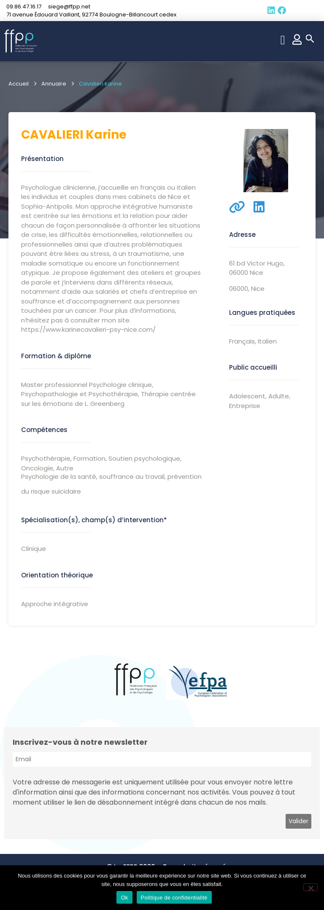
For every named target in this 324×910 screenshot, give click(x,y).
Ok (124, 897)
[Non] (310, 887)
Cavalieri (52, 134)
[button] (282, 39)
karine (106, 134)
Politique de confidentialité (174, 897)
